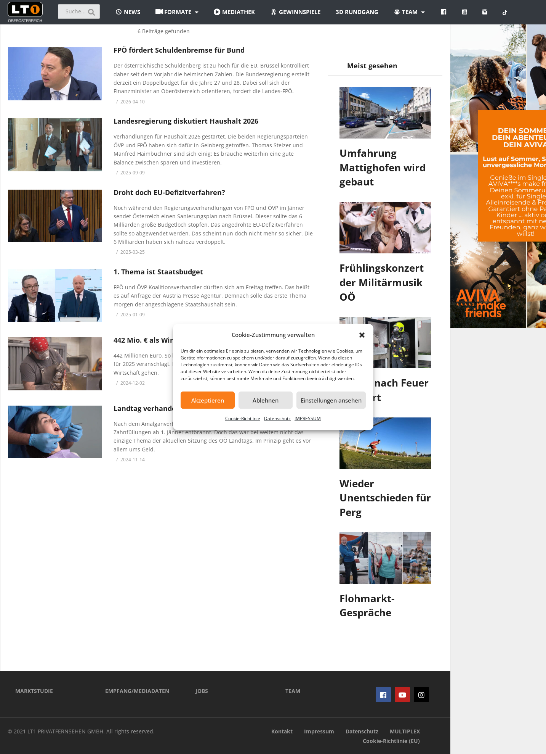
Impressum (319, 731)
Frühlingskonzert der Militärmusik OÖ (381, 282)
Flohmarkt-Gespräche (366, 605)
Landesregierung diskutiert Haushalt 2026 (186, 121)
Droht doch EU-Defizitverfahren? (169, 192)
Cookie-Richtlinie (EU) (391, 740)
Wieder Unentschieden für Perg (385, 498)
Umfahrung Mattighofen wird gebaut (382, 167)
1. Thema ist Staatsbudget (158, 271)
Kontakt (282, 731)
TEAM (292, 690)
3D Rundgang (357, 12)
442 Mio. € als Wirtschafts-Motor (169, 340)
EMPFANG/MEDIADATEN (137, 690)
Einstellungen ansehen (331, 400)
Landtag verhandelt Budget (161, 408)
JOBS (201, 690)
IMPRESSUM (308, 418)
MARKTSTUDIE (34, 690)
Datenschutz (277, 418)
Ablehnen (266, 400)
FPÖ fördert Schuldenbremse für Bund (179, 50)
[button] (362, 335)
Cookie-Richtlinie (242, 418)
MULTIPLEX (405, 731)
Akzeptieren (207, 400)
